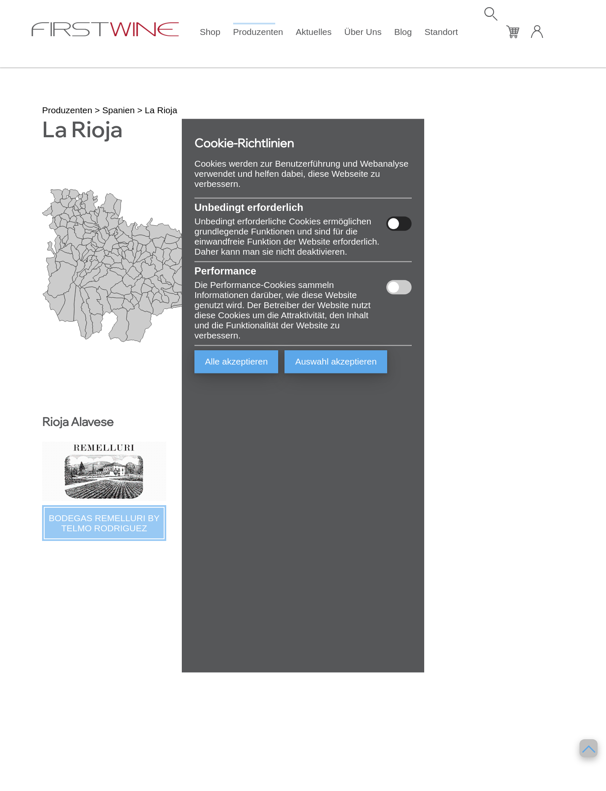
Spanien (118, 110)
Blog (403, 32)
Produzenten (258, 32)
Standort (441, 32)
